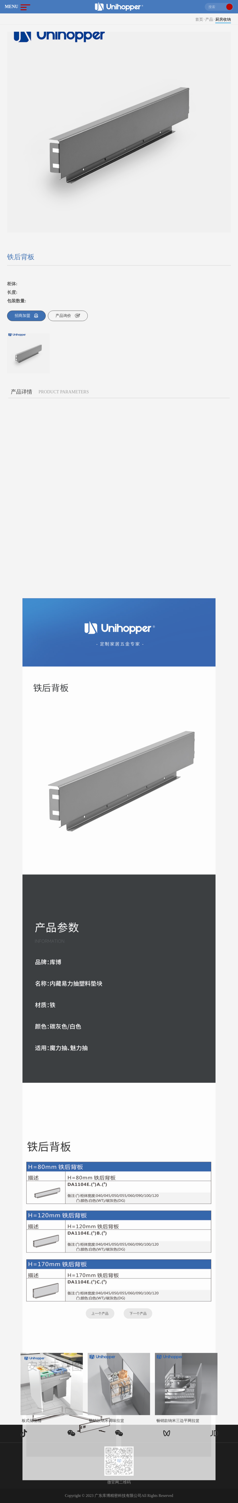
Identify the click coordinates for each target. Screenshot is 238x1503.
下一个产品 (138, 1320)
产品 (209, 19)
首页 (199, 19)
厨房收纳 (223, 19)
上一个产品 (99, 1320)
